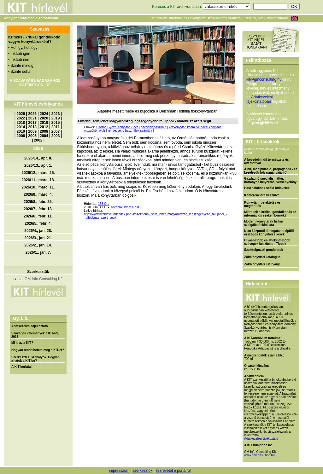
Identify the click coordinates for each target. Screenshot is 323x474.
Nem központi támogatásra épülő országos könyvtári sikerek (269, 232)
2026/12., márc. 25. (38, 173)
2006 (21, 136)
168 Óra (103, 203)
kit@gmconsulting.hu (264, 79)
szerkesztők (142, 470)
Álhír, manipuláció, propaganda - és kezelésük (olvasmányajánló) (270, 170)
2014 (21, 127)
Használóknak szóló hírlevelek (267, 188)
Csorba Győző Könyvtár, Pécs (117, 127)
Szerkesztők (38, 271)
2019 (55, 118)
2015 (55, 122)
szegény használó (153, 127)
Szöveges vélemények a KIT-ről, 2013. (35, 335)
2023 (55, 114)
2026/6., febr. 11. (38, 216)
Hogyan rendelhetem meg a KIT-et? (37, 350)
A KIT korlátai (21, 366)
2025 (32, 114)
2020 (44, 118)
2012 (44, 127)
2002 (38, 140)
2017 (32, 122)
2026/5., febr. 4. (38, 223)
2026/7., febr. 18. (38, 209)
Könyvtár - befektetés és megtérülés (262, 204)
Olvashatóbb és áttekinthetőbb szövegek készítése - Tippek (267, 242)
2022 (21, 118)
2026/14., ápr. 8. (38, 158)
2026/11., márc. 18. (38, 180)
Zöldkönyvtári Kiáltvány (262, 264)
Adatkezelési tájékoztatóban (259, 99)
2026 (21, 114)
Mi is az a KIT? (22, 342)
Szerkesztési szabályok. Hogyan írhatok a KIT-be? (35, 359)
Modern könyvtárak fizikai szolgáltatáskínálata (263, 223)
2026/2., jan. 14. (38, 245)
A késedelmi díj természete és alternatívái (266, 161)
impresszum (119, 470)
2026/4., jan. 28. (38, 230)
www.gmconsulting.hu (259, 455)
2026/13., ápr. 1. (38, 165)
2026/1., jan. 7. (38, 252)
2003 (55, 136)
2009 (32, 131)
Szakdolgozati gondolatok (263, 249)
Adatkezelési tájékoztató (29, 326)
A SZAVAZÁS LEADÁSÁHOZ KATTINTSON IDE (34, 82)
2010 (21, 131)
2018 (21, 122)
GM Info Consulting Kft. (44, 279)
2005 (32, 136)
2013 (32, 127)
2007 (55, 131)
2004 (44, 136)
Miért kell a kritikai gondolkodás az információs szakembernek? (270, 213)
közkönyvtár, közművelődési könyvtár (195, 127)
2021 (32, 118)
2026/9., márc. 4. (38, 194)
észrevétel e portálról (173, 470)
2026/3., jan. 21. (38, 238)
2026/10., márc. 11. (38, 187)
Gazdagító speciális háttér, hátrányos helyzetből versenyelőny (270, 180)
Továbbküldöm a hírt (125, 207)
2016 (44, 122)
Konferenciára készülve (261, 195)
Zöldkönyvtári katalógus (262, 257)
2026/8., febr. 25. (38, 201)
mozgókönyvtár (94, 130)
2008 (44, 131)
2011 (55, 127)
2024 (44, 114)
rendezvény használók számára (130, 130)
